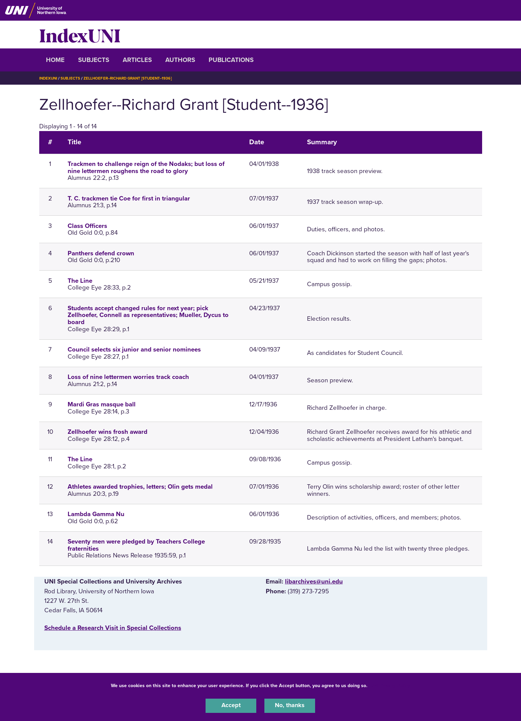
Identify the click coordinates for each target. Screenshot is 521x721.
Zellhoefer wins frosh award (107, 432)
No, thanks (289, 705)
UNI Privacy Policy (390, 685)
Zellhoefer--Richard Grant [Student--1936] (132, 78)
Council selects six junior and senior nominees (134, 349)
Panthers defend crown (101, 253)
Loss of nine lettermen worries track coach (128, 377)
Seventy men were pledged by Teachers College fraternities (136, 545)
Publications (231, 60)
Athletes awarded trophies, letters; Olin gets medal (140, 486)
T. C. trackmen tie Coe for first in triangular (129, 198)
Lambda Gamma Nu (96, 514)
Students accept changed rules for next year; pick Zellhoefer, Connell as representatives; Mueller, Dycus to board (148, 315)
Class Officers (87, 226)
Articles (137, 60)
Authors (180, 60)
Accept (231, 705)
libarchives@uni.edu (314, 581)
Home (55, 60)
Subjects (93, 60)
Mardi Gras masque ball (102, 404)
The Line (80, 280)
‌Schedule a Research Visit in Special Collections (112, 628)
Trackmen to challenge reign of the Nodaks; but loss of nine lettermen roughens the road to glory (146, 167)
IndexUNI (79, 34)
